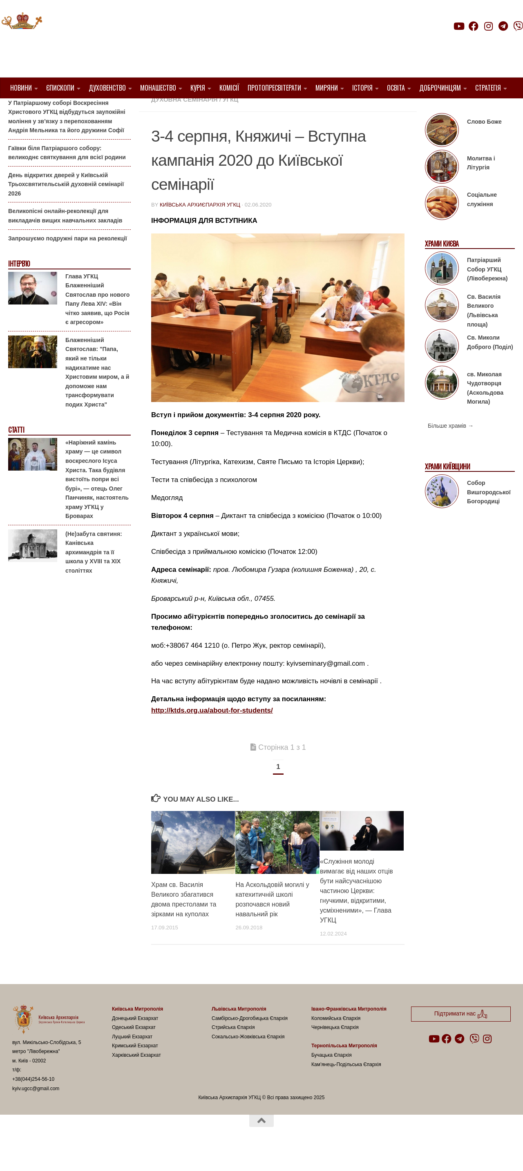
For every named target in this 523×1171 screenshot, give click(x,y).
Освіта (396, 88)
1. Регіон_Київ (309, 110)
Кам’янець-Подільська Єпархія (346, 1085)
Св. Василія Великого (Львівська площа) (484, 331)
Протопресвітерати (274, 88)
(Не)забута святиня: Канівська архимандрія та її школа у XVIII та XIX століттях (93, 573)
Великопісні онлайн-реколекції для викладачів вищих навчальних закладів (65, 236)
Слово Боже (484, 142)
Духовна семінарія (184, 120)
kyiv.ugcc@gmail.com (35, 1109)
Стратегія (488, 88)
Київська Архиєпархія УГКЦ (200, 225)
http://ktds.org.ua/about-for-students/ (212, 731)
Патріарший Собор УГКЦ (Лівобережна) (487, 290)
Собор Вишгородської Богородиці (489, 512)
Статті (16, 451)
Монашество (158, 88)
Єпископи (60, 88)
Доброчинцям (440, 88)
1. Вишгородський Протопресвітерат (216, 110)
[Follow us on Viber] (518, 26)
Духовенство (107, 88)
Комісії (229, 88)
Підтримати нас (466, 42)
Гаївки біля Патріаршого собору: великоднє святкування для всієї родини (67, 174)
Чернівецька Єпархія (335, 1048)
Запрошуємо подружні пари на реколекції (67, 259)
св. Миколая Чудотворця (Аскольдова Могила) (485, 408)
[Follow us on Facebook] (473, 26)
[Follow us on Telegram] (503, 26)
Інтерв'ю (18, 284)
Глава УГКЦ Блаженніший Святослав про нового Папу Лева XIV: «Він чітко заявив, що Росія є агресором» (97, 319)
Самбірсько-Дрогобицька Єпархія (250, 1039)
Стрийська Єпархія (233, 1048)
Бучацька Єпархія (331, 1076)
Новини (21, 88)
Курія (197, 88)
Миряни (326, 88)
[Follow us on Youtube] (458, 26)
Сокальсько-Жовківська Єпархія (248, 1057)
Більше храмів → (451, 446)
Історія (362, 88)
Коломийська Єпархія (335, 1039)
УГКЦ (230, 120)
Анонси (352, 110)
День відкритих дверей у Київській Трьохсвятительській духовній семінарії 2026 (66, 205)
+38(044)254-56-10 (33, 1100)
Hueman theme (109, 1154)
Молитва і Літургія (481, 184)
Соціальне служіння (482, 220)
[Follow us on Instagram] (488, 26)
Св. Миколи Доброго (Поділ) (490, 363)
